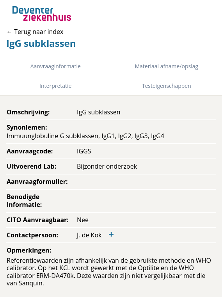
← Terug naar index (34, 31)
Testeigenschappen (166, 85)
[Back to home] (41, 13)
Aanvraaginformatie (55, 66)
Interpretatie (55, 85)
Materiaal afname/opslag (166, 66)
